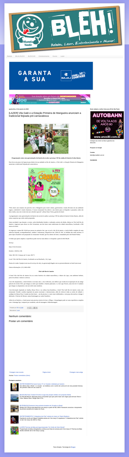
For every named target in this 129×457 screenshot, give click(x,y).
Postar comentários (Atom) (22, 375)
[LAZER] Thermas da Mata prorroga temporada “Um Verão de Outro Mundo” (42, 427)
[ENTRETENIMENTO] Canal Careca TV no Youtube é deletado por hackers (42, 384)
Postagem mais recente (16, 372)
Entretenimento (44, 56)
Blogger (73, 447)
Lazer (62, 56)
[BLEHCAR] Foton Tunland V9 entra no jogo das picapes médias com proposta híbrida (45, 395)
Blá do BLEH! (20, 56)
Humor (55, 56)
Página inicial (46, 372)
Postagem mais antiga (76, 372)
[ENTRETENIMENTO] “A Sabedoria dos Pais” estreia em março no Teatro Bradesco (44, 416)
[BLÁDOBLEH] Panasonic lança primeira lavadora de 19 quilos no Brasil (41, 405)
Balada (9, 56)
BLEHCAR (31, 56)
